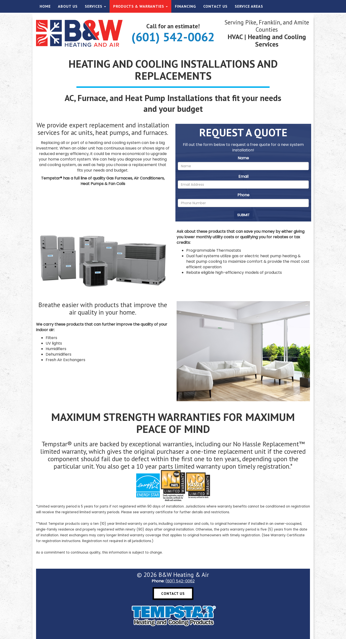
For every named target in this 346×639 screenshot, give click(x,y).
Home (45, 6)
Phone (243, 195)
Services (95, 6)
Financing (185, 6)
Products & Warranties (140, 6)
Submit (243, 214)
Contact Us (215, 6)
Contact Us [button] (173, 593)
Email (243, 176)
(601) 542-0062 (173, 37)
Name (243, 158)
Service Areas (249, 6)
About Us (68, 6)
